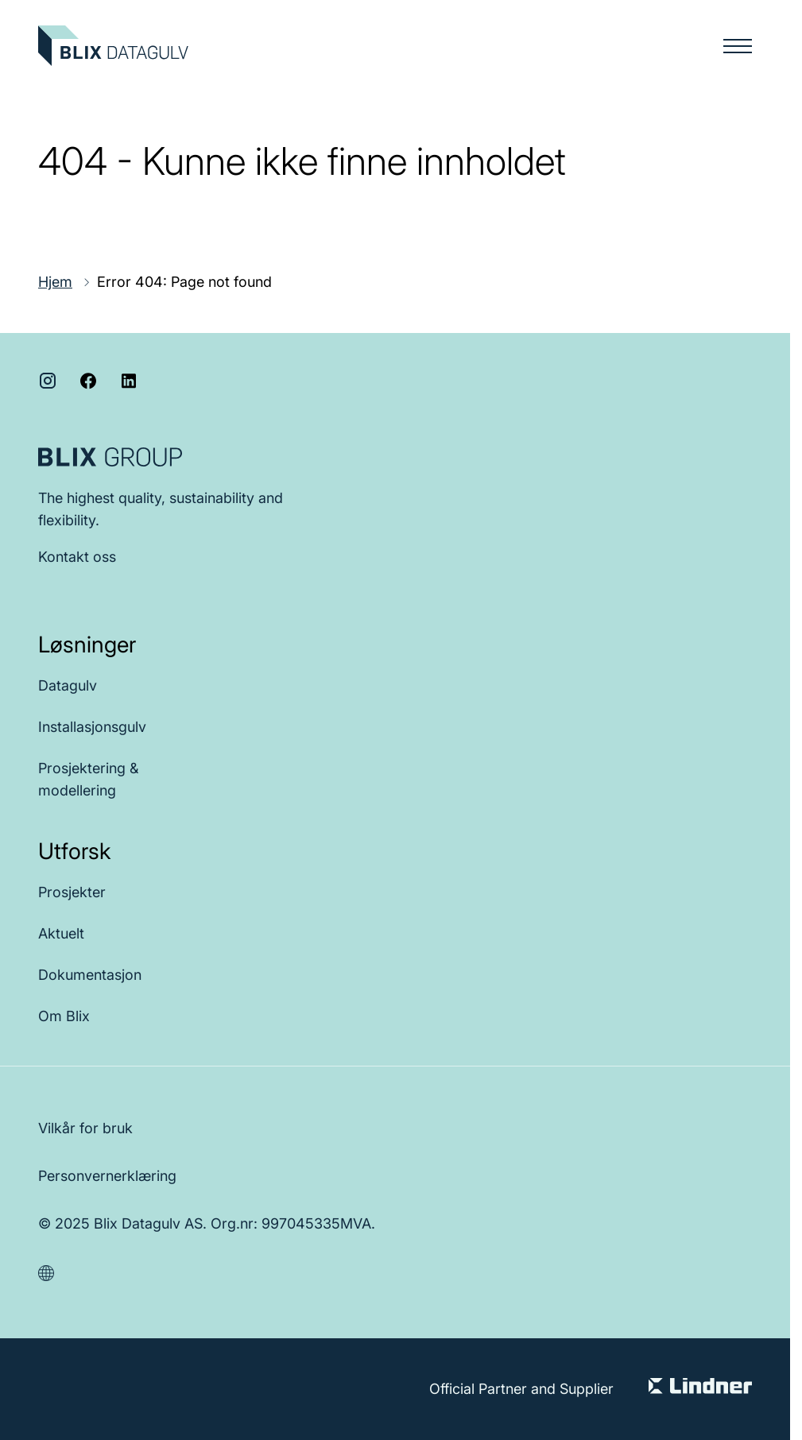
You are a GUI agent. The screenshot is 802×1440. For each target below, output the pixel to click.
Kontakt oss (77, 556)
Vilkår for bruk (85, 1128)
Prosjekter (72, 892)
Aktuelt (61, 933)
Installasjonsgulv (92, 726)
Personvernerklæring (107, 1175)
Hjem (55, 281)
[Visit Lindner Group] (700, 1389)
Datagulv (67, 685)
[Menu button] (737, 46)
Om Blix (64, 1016)
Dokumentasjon (89, 974)
